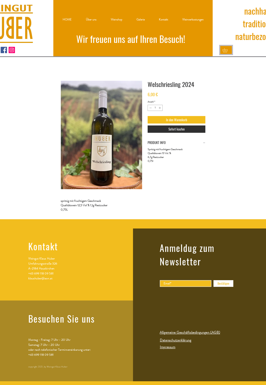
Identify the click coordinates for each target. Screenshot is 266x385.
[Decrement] (150, 108)
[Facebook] (4, 50)
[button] (227, 50)
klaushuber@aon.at (40, 278)
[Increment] (160, 108)
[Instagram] (12, 50)
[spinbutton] (155, 108)
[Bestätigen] (223, 283)
